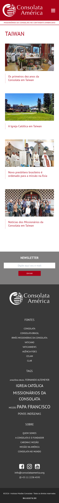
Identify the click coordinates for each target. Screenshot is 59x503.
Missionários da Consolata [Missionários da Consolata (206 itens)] (29, 396)
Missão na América (29, 446)
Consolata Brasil (29, 333)
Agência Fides (29, 351)
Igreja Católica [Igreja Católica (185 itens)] (29, 385)
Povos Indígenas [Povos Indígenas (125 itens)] (29, 414)
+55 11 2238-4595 (31, 477)
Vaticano (29, 342)
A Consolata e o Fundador (29, 437)
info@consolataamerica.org (30, 472)
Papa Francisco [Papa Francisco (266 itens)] (33, 407)
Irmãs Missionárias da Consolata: (29, 337)
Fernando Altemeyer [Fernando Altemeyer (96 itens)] (37, 379)
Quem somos (29, 433)
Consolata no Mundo (29, 451)
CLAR (29, 360)
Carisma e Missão (29, 442)
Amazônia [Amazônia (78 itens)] (14, 380)
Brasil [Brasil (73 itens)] (22, 380)
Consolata (29, 328)
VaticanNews (29, 347)
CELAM (29, 356)
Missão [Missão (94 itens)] (12, 407)
